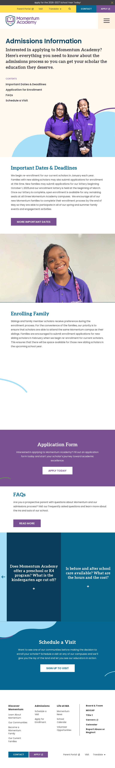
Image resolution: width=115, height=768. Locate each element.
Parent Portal (25, 8)
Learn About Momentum (14, 716)
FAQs (9, 95)
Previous (3, 577)
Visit (41, 8)
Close (112, 2)
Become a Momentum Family (14, 730)
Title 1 (89, 715)
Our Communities (17, 722)
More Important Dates (33, 222)
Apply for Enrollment (40, 721)
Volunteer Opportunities (64, 728)
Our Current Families (14, 740)
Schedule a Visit (17, 100)
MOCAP (90, 710)
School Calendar (61, 721)
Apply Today (57, 470)
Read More (27, 523)
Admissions (42, 705)
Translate (55, 8)
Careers (92, 719)
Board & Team (94, 705)
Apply (106, 8)
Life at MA (63, 705)
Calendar (91, 724)
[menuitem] (21, 724)
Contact (86, 8)
